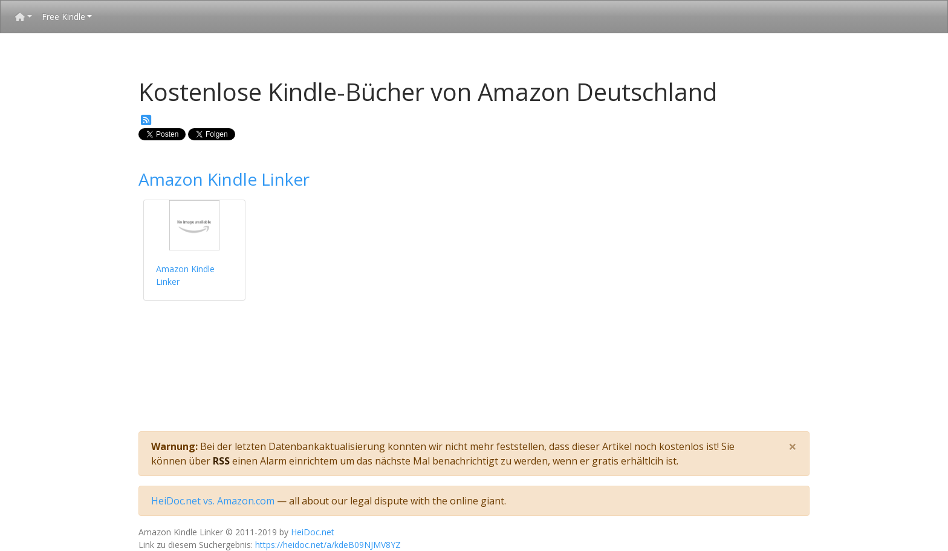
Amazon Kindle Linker (224, 179)
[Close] (792, 446)
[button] (23, 16)
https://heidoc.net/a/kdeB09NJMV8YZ (328, 544)
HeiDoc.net (312, 532)
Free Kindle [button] (63, 16)
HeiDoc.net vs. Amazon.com (212, 500)
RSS (221, 461)
